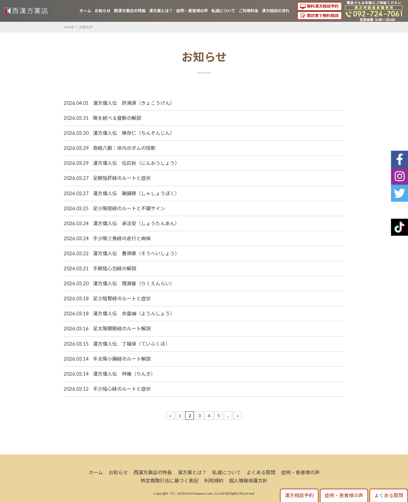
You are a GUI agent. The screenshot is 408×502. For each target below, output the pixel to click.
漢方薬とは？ (161, 10)
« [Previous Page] (170, 415)
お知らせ (102, 10)
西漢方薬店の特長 (130, 10)
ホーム (85, 10)
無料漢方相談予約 (323, 6)
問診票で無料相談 (323, 15)
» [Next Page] (238, 415)
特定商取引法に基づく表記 (169, 481)
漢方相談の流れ (276, 10)
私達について (223, 10)
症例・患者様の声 (192, 10)
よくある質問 (260, 472)
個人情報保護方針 (248, 481)
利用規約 (213, 481)
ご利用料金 (248, 10)
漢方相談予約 (299, 495)
